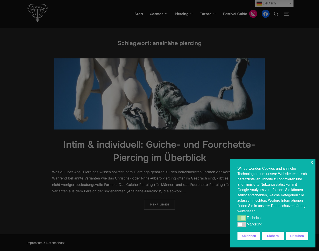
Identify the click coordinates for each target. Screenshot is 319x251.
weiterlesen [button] (246, 211)
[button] (241, 217)
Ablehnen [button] (248, 236)
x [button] (311, 162)
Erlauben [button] (297, 236)
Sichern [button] (273, 236)
